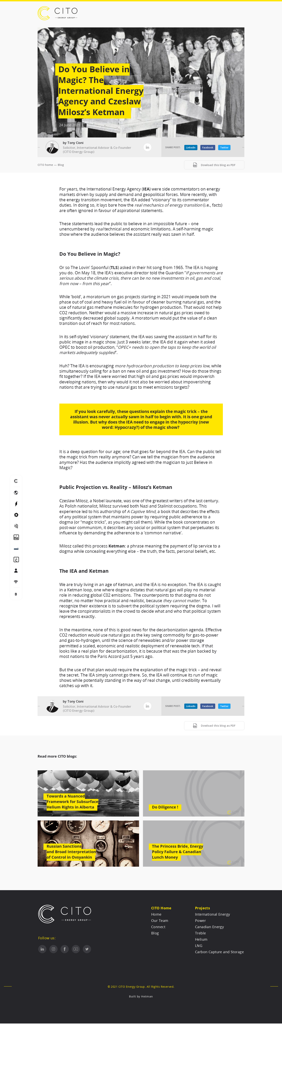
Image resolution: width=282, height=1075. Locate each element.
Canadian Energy (209, 926)
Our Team (159, 920)
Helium (201, 939)
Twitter (224, 147)
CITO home (45, 165)
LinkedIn (190, 147)
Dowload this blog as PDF (214, 165)
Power (200, 920)
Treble (200, 933)
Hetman (147, 996)
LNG (198, 945)
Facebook (207, 147)
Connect (158, 926)
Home (156, 914)
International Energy (212, 914)
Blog (61, 165)
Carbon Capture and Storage (219, 951)
